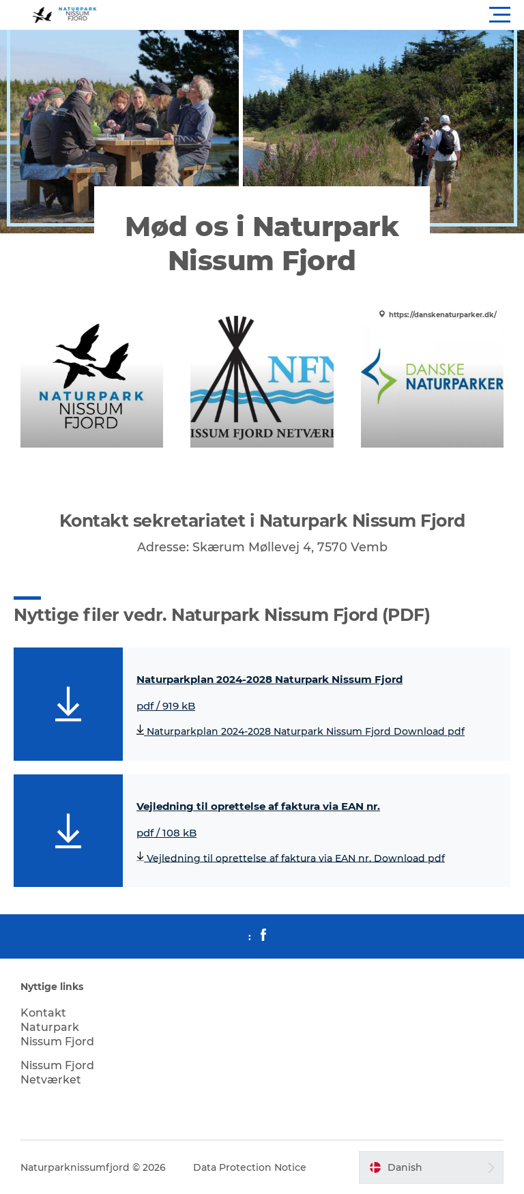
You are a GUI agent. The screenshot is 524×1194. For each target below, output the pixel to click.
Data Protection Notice (249, 1167)
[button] (323, 15)
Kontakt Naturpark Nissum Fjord (57, 1027)
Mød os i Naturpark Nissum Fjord (261, 243)
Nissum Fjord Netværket (57, 1072)
